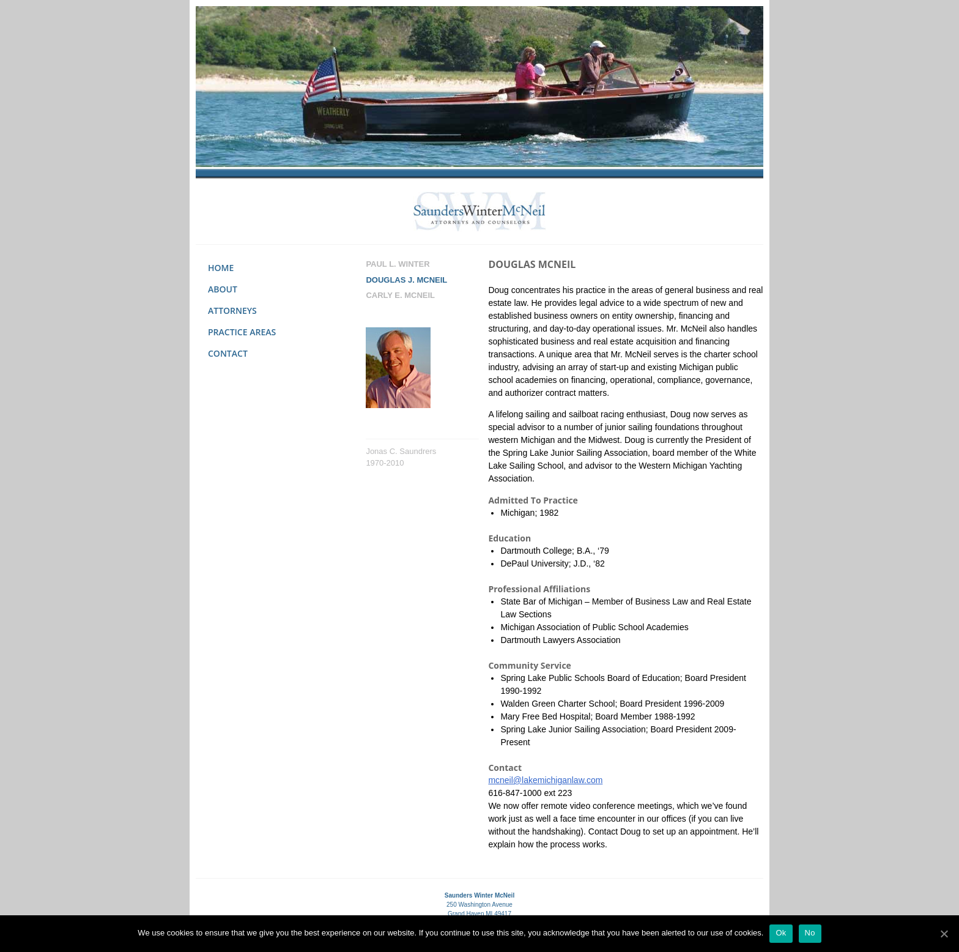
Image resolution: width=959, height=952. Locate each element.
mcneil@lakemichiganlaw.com (545, 780)
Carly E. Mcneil (400, 295)
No (810, 932)
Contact (228, 353)
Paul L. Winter (397, 264)
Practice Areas (242, 332)
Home (221, 267)
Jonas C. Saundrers (401, 451)
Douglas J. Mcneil (406, 279)
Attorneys (232, 310)
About (222, 289)
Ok (781, 932)
